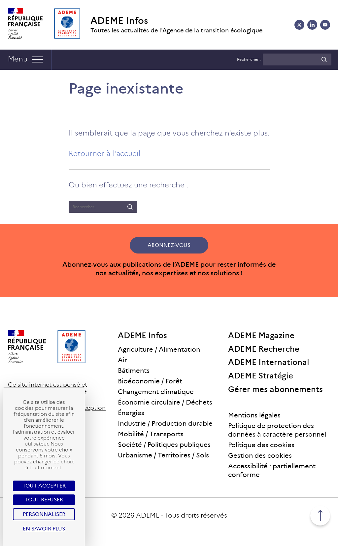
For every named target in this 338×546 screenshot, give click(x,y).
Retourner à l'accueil (105, 153)
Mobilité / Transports (151, 434)
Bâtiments (134, 370)
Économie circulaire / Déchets (165, 402)
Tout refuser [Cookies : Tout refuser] (44, 499)
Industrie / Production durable (165, 423)
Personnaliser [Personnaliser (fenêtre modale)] (44, 514)
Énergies (131, 413)
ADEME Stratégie (260, 375)
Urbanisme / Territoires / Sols (163, 455)
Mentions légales (254, 415)
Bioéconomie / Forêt (150, 381)
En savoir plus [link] (44, 529)
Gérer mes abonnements (275, 389)
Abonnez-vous (169, 245)
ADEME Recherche (263, 349)
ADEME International (268, 362)
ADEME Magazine (261, 335)
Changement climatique (156, 392)
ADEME (147, 515)
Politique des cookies (261, 445)
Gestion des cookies (260, 455)
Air (122, 360)
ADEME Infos (119, 20)
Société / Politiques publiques (164, 444)
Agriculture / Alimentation (159, 349)
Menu (17, 59)
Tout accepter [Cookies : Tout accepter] (44, 486)
